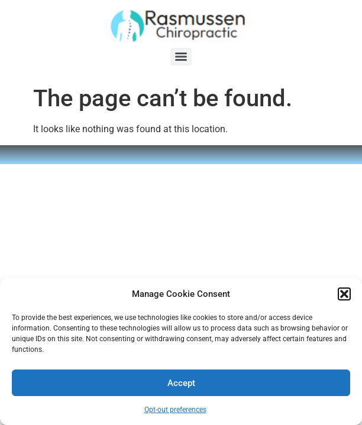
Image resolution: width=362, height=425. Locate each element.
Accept (181, 383)
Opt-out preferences (175, 410)
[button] (344, 294)
